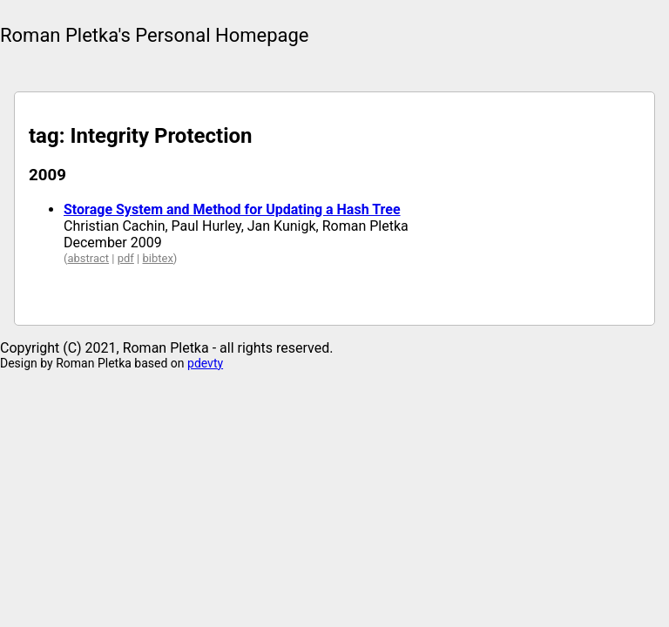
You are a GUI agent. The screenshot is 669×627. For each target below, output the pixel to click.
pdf (126, 258)
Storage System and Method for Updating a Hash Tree (232, 209)
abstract (88, 258)
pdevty (205, 363)
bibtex (157, 258)
